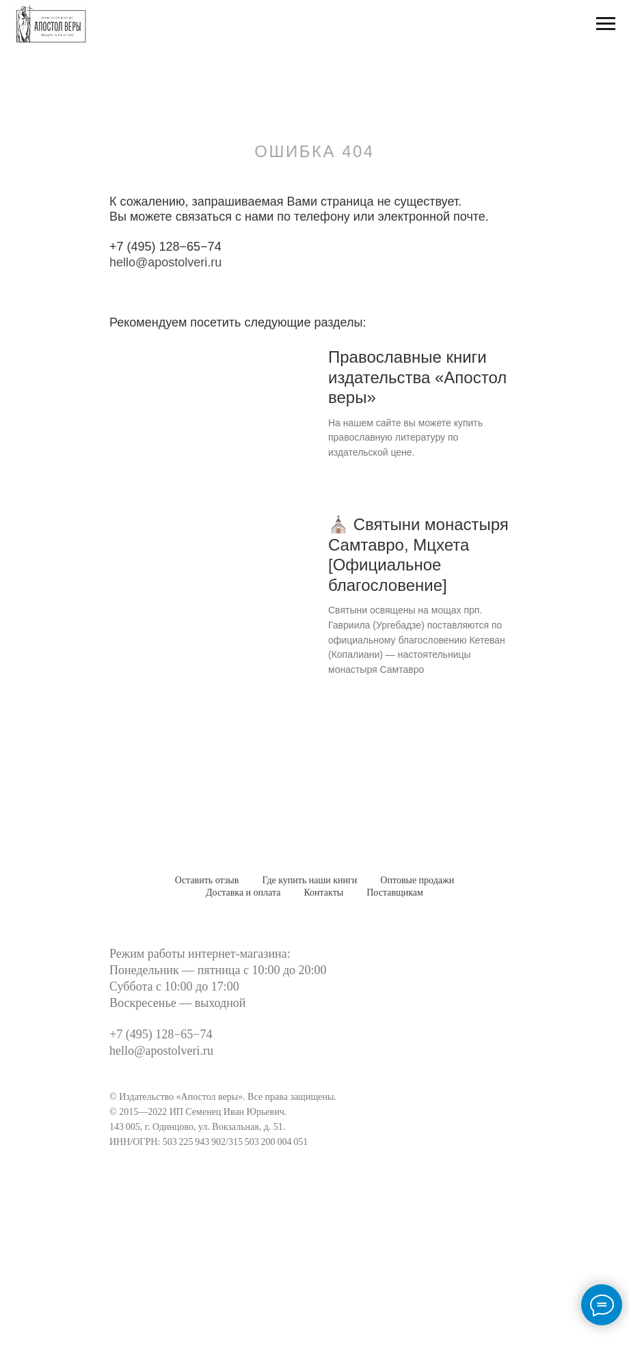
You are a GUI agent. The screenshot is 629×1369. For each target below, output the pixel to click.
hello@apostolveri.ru (165, 262)
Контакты (323, 892)
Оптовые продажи (417, 880)
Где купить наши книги (309, 880)
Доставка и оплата (243, 892)
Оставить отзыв (207, 880)
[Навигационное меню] (605, 24)
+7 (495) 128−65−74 (165, 246)
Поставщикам (394, 892)
